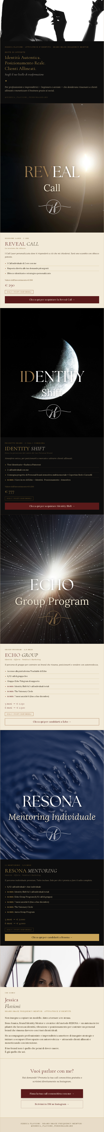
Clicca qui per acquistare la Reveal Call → (52, 299)
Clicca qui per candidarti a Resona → (52, 937)
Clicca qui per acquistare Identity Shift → (52, 506)
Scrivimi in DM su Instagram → (52, 1104)
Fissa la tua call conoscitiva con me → (52, 1093)
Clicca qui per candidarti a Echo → (52, 721)
